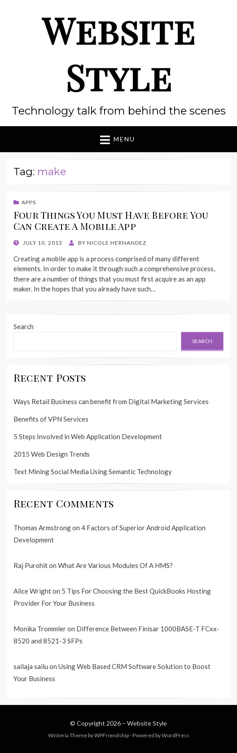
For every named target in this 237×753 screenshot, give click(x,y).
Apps (29, 202)
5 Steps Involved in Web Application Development (87, 436)
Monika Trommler (39, 629)
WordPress (175, 735)
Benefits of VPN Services (50, 419)
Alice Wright (32, 591)
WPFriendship (111, 735)
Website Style (118, 53)
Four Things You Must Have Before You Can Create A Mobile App (111, 220)
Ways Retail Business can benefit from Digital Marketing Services (111, 401)
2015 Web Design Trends (51, 454)
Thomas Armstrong (42, 528)
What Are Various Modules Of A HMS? (115, 565)
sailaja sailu (30, 666)
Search (23, 326)
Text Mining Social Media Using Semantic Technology (92, 471)
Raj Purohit (30, 565)
